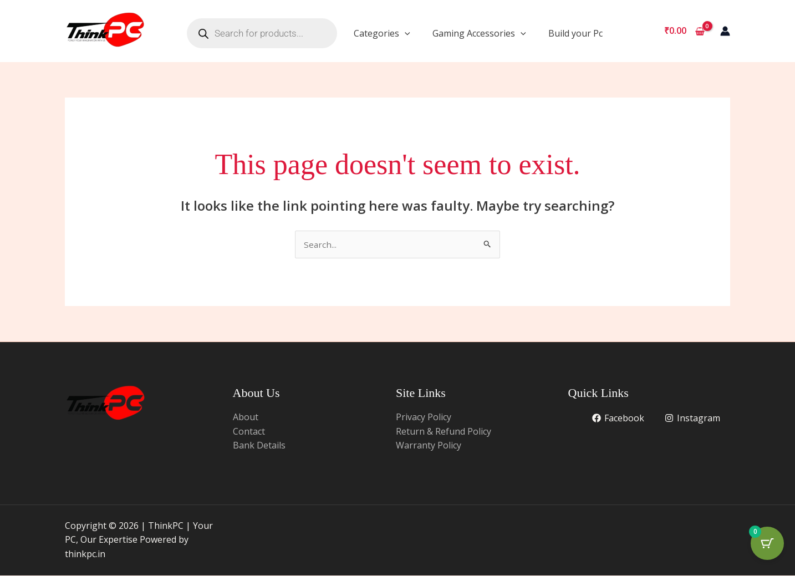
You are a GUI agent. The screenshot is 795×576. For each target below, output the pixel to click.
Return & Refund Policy (443, 432)
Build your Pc (575, 33)
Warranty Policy (428, 446)
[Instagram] (692, 418)
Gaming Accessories (479, 33)
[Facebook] (617, 418)
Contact (249, 432)
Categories (382, 33)
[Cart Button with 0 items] (767, 548)
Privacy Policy (423, 417)
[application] (404, 33)
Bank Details (259, 446)
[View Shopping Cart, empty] (684, 31)
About (245, 417)
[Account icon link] (725, 31)
